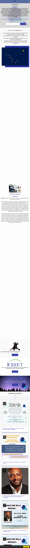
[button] (1, 1)
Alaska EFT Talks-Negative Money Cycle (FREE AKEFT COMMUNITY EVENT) (13, 431)
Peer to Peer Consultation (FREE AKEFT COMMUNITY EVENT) (15, 465)
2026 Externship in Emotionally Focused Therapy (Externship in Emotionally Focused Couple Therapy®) (14, 499)
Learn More (15, 357)
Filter (15, 400)
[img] (15, 416)
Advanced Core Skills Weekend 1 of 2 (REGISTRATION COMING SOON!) (15, 533)
